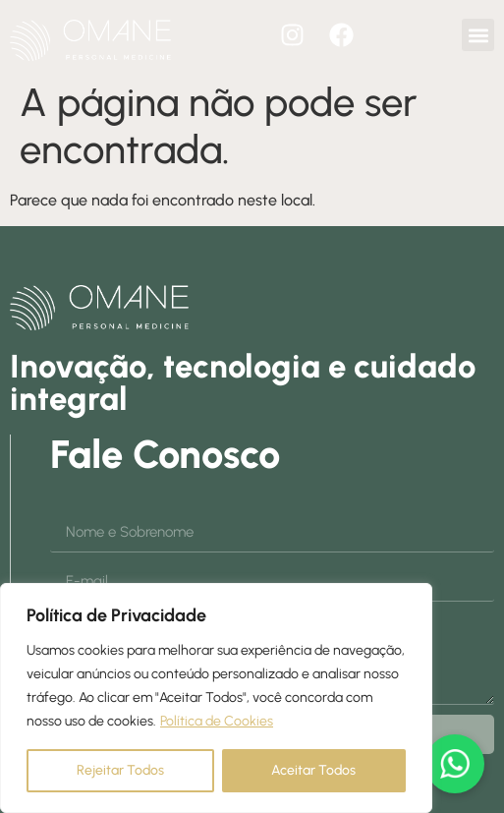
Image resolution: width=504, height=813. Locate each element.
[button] (478, 35)
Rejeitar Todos (120, 770)
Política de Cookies (216, 721)
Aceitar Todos (313, 770)
